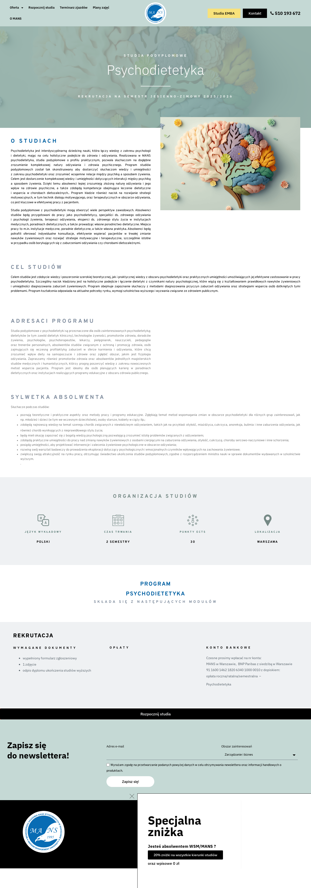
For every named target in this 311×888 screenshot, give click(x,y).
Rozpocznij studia (41, 8)
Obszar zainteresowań (236, 746)
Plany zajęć (101, 8)
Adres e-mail (115, 746)
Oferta (16, 8)
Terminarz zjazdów (74, 8)
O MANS (16, 19)
